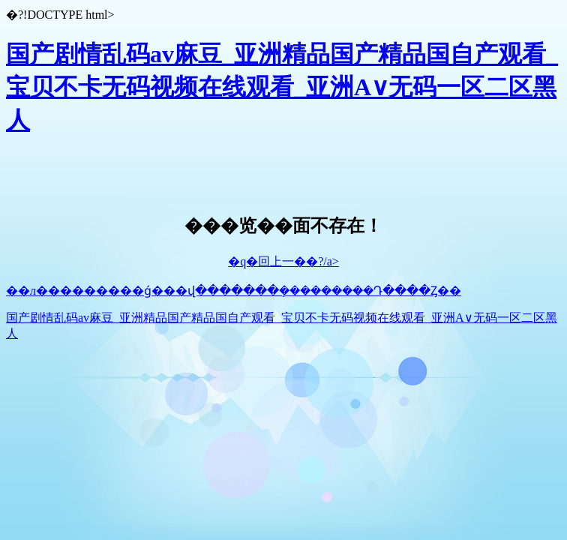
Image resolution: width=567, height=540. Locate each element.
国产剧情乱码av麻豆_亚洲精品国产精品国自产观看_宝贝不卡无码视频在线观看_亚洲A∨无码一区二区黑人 (282, 87)
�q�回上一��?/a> (283, 261)
